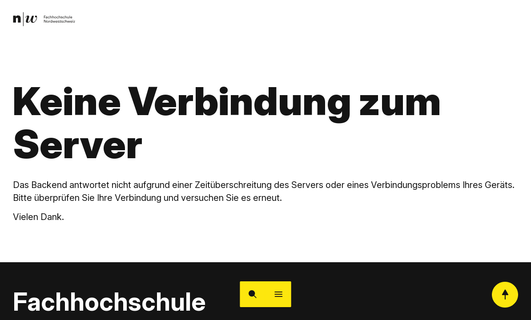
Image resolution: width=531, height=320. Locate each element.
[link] (46, 20)
